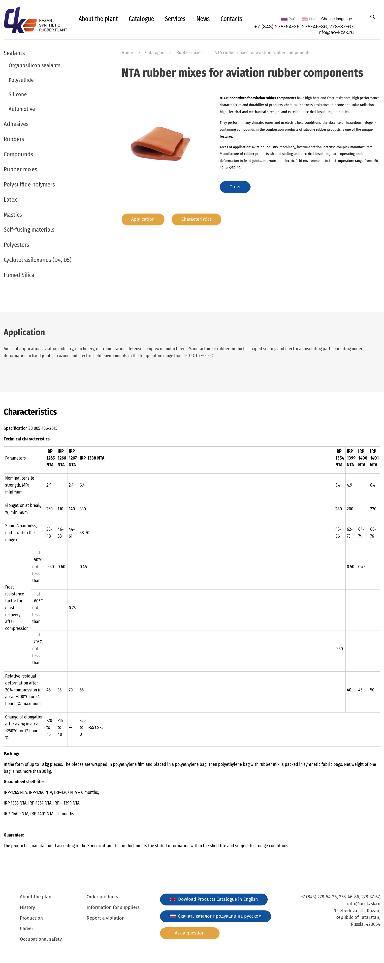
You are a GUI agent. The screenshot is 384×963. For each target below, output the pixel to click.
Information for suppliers (113, 907)
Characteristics (196, 219)
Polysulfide (21, 80)
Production (31, 918)
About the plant (98, 19)
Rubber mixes (20, 169)
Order (235, 186)
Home (127, 52)
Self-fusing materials (29, 229)
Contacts (231, 19)
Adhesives (16, 124)
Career (26, 928)
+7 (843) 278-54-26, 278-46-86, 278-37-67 (304, 27)
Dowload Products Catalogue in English (214, 899)
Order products (102, 897)
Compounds (18, 154)
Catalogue (141, 19)
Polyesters (16, 244)
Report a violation (106, 918)
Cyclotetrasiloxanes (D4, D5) (37, 259)
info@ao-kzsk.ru (336, 32)
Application (143, 219)
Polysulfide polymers (29, 184)
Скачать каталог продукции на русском (215, 916)
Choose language (336, 18)
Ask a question (190, 933)
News (203, 19)
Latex (10, 199)
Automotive (22, 109)
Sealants (14, 53)
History (27, 907)
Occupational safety (41, 939)
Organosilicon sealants (34, 65)
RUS (288, 18)
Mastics (13, 214)
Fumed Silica (19, 275)
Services (175, 19)
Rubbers (14, 139)
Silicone (18, 94)
